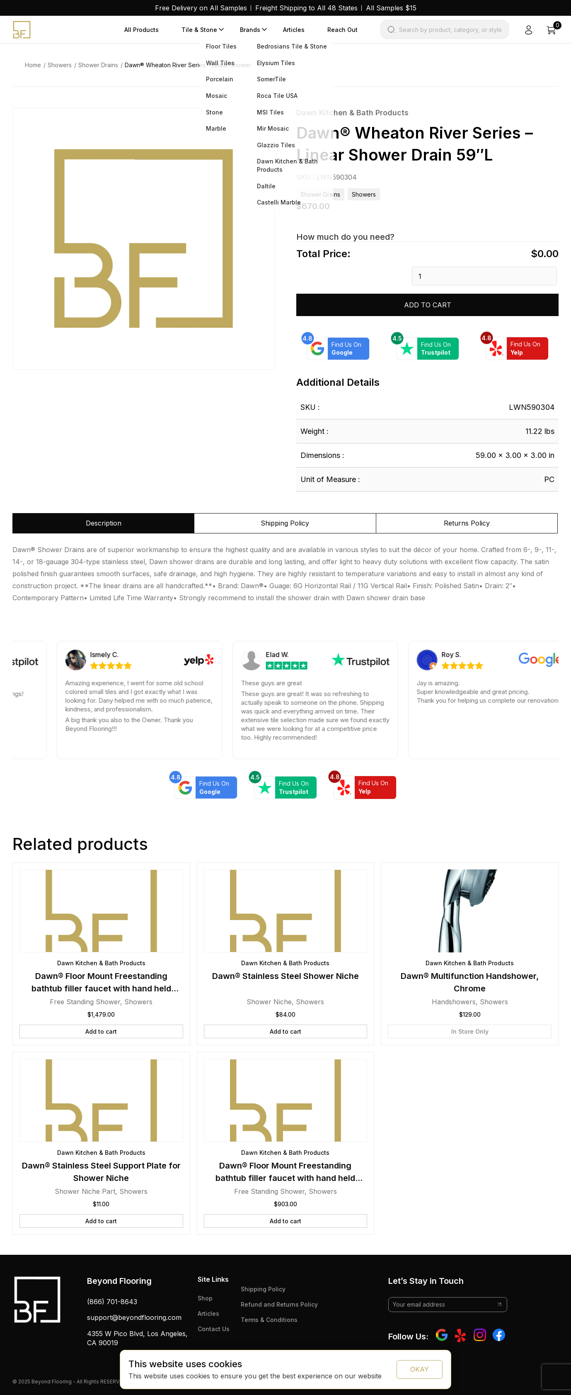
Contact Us (214, 1328)
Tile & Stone (199, 29)
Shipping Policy (263, 1289)
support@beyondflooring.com (134, 1317)
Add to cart (427, 305)
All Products (141, 29)
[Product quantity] (484, 276)
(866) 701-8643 (112, 1302)
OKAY (419, 1369)
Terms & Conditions (269, 1319)
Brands (250, 29)
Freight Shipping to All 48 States (306, 8)
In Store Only (470, 1031)
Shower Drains (98, 64)
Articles (294, 29)
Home (33, 64)
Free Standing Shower (85, 1002)
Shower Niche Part (85, 1191)
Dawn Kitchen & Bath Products (352, 112)
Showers (60, 64)
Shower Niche (269, 1002)
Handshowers (454, 1002)
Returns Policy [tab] (467, 523)
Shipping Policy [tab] (285, 523)
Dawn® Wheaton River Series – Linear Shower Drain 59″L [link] (203, 64)
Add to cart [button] (101, 1031)
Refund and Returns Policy (279, 1304)
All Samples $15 (391, 8)
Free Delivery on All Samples (201, 8)
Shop (205, 1298)
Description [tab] (103, 523)
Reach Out (342, 29)
